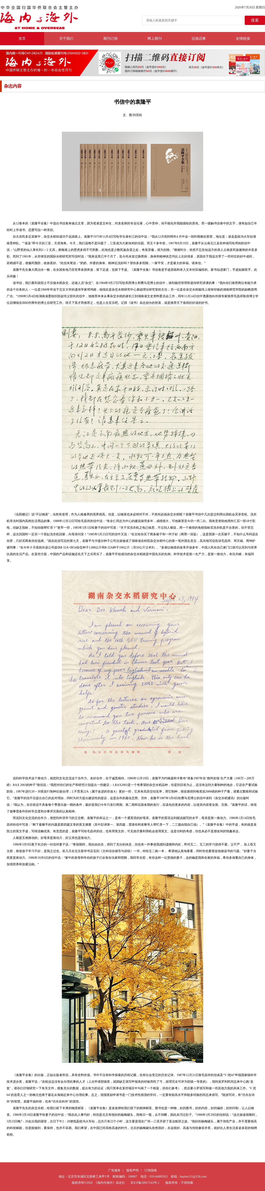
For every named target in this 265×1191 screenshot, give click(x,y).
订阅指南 (150, 1170)
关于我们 (66, 38)
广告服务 (114, 1170)
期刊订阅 (110, 38)
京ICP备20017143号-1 (144, 1182)
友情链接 (243, 38)
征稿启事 (199, 38)
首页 (22, 38)
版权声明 (132, 1170)
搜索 (255, 20)
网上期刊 (155, 38)
